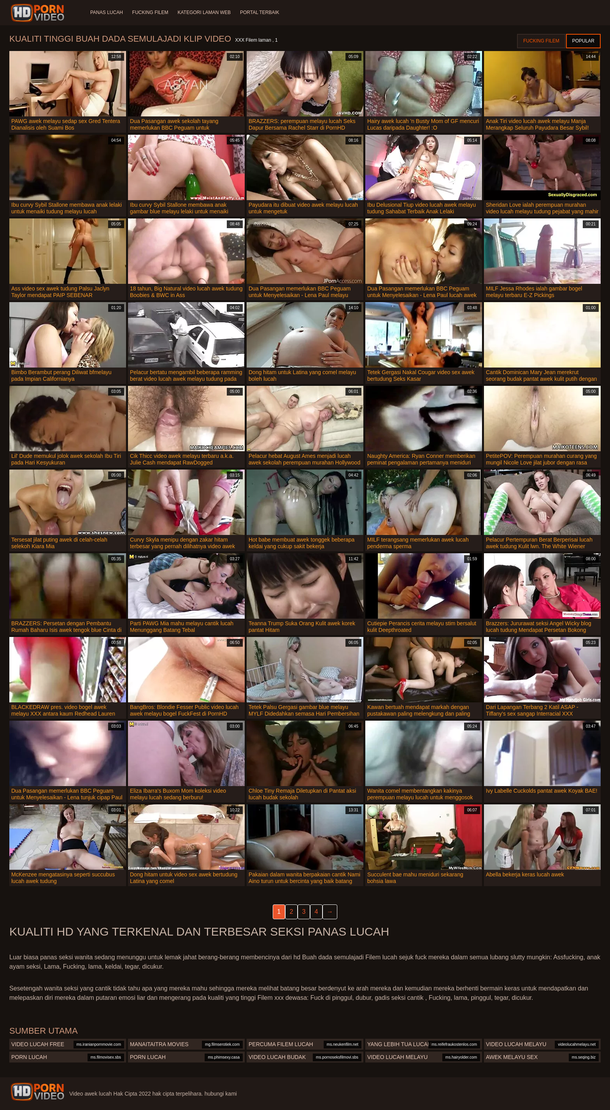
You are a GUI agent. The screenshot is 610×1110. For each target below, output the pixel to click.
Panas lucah (106, 12)
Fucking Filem (150, 12)
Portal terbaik (259, 12)
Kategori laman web (203, 12)
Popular (583, 41)
